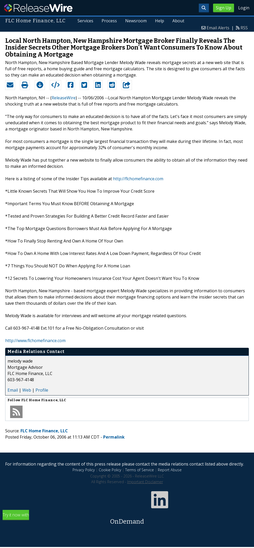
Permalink (114, 437)
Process (109, 21)
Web (26, 390)
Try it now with (127, 519)
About (178, 21)
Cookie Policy (110, 469)
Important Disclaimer (145, 481)
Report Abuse (170, 469)
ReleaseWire (38, 8)
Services (86, 21)
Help (159, 21)
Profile (42, 390)
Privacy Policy (84, 469)
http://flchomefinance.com (138, 179)
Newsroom (136, 21)
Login (243, 8)
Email (13, 390)
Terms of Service (139, 469)
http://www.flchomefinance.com (35, 340)
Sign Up (223, 8)
